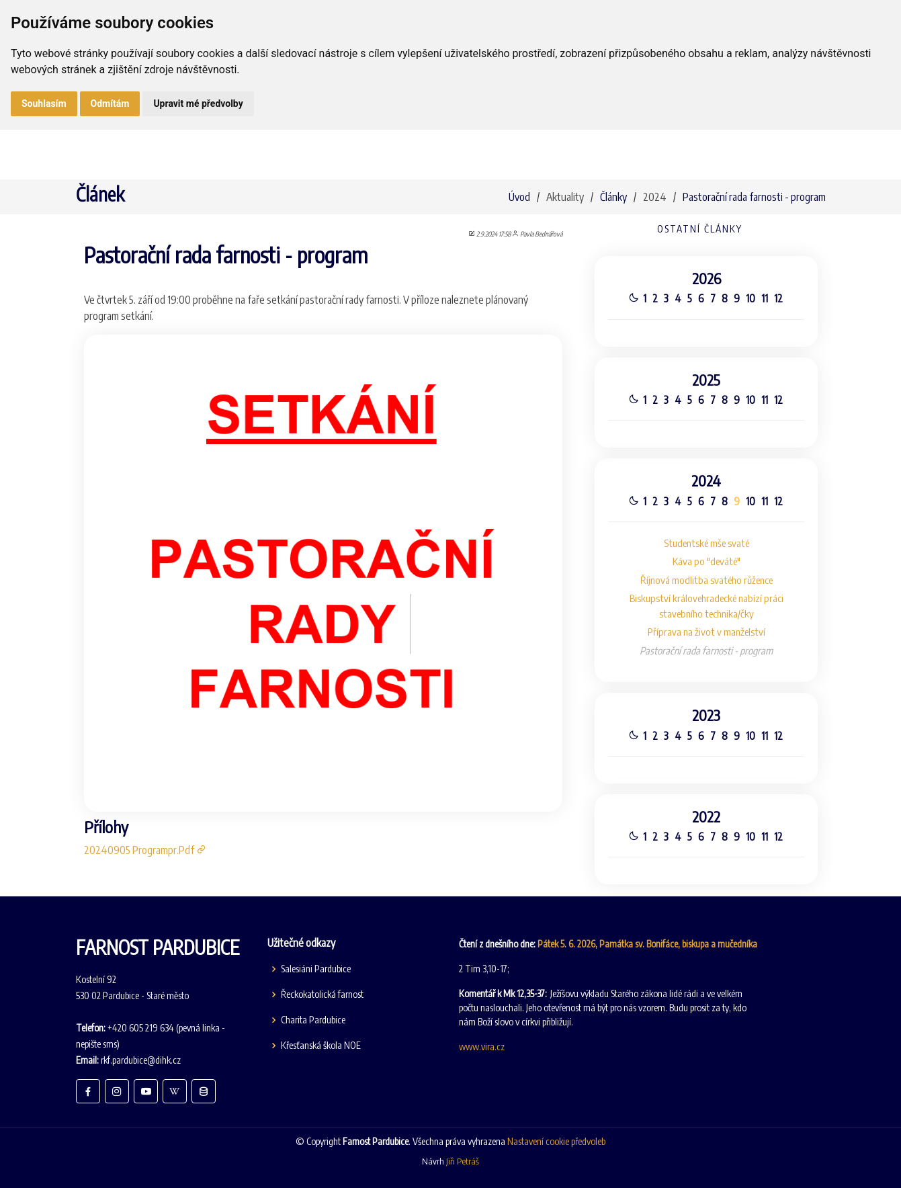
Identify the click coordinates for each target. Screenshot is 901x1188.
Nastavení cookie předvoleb (556, 1141)
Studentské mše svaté (705, 542)
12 (779, 294)
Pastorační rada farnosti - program (754, 197)
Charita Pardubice (313, 1020)
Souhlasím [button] (44, 103)
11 (764, 294)
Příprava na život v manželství (706, 633)
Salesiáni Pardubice (316, 969)
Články (613, 197)
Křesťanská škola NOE (321, 1045)
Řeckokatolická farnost (322, 994)
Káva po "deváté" (705, 561)
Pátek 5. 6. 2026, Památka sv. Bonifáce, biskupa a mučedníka (647, 943)
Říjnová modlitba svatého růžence (705, 580)
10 (750, 294)
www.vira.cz (482, 1046)
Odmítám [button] (110, 103)
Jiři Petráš (462, 1161)
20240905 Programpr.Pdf (145, 855)
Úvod (519, 197)
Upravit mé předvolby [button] (198, 103)
